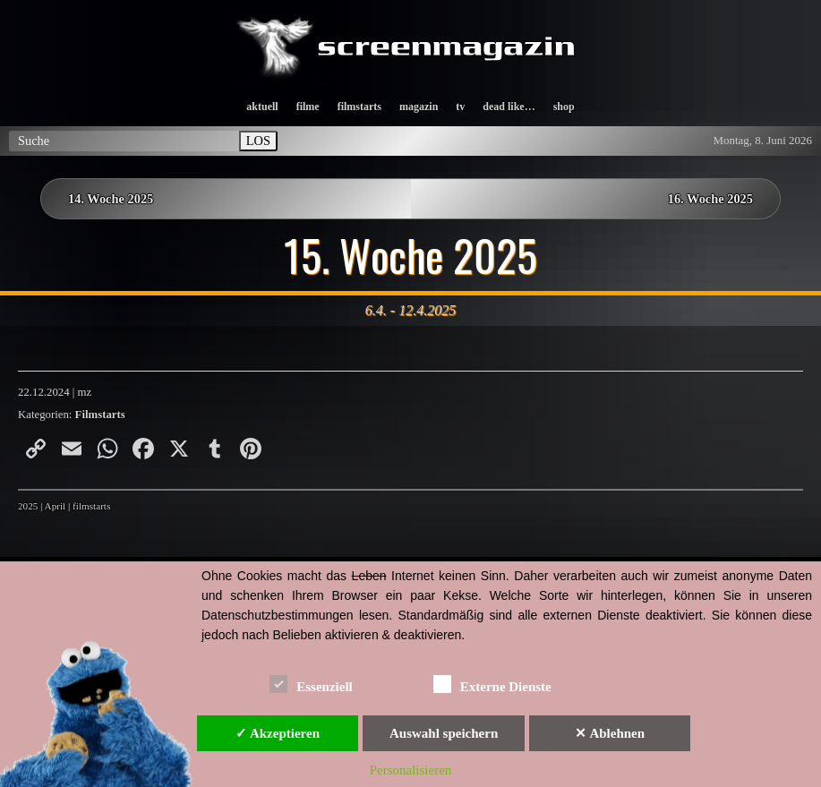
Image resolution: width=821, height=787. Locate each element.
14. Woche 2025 (110, 199)
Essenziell (311, 683)
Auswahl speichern (443, 733)
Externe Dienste (492, 683)
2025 (28, 505)
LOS (258, 140)
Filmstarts (100, 414)
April (55, 505)
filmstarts (359, 106)
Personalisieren (411, 770)
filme (308, 106)
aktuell (262, 106)
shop (564, 106)
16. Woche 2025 (710, 199)
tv (460, 106)
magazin (418, 106)
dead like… (509, 106)
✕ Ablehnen (610, 733)
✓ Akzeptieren (277, 733)
